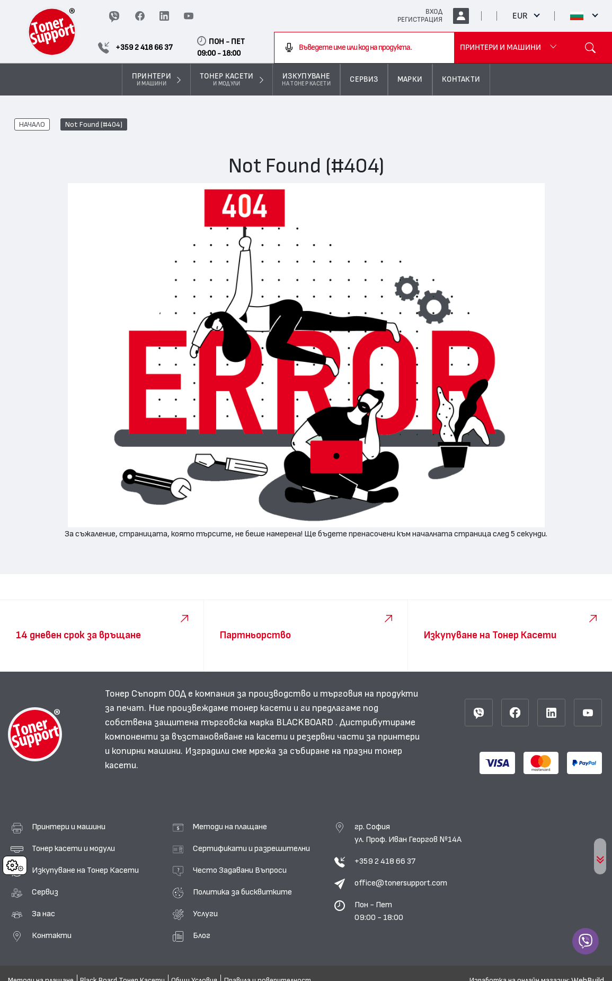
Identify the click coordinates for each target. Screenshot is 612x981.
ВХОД (433, 11)
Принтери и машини (68, 826)
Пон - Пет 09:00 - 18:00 (378, 911)
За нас (43, 913)
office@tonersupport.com (400, 883)
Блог (201, 935)
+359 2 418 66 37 (384, 861)
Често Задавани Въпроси (240, 870)
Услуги (205, 913)
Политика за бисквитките (242, 892)
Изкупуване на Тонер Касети (85, 870)
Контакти (52, 935)
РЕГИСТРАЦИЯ (419, 19)
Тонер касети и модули (73, 848)
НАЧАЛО (32, 124)
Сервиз (45, 892)
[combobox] (364, 47)
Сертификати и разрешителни (251, 848)
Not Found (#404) (93, 124)
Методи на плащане (230, 826)
